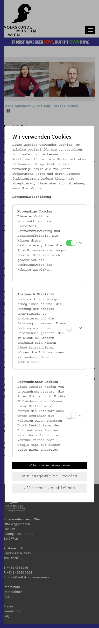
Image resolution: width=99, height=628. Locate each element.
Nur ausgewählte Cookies (49, 476)
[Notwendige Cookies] (71, 243)
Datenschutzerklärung (31, 197)
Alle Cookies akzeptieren (49, 465)
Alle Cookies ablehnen (49, 488)
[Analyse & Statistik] (71, 328)
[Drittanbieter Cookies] (71, 416)
